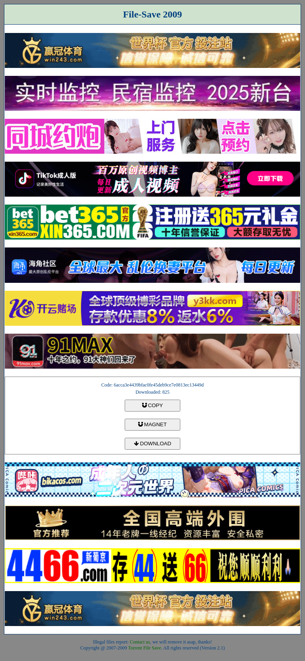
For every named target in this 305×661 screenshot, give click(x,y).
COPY (152, 405)
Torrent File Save (144, 648)
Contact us (140, 642)
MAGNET (152, 424)
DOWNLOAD (152, 443)
